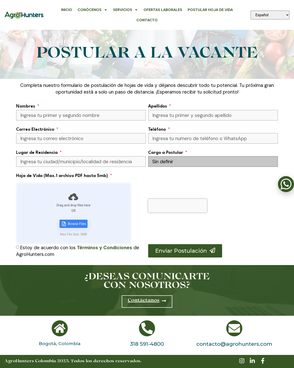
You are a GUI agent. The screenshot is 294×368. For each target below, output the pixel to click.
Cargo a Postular (166, 152)
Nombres (26, 106)
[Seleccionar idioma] (270, 15)
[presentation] (177, 206)
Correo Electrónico (35, 129)
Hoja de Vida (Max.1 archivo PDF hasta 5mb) (62, 176)
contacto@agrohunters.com (234, 344)
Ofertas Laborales (163, 9)
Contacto (147, 20)
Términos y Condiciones (104, 247)
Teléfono (157, 129)
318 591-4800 (147, 344)
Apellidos (158, 106)
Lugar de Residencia (37, 152)
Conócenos (92, 10)
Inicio (66, 9)
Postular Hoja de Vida (210, 9)
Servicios (125, 10)
